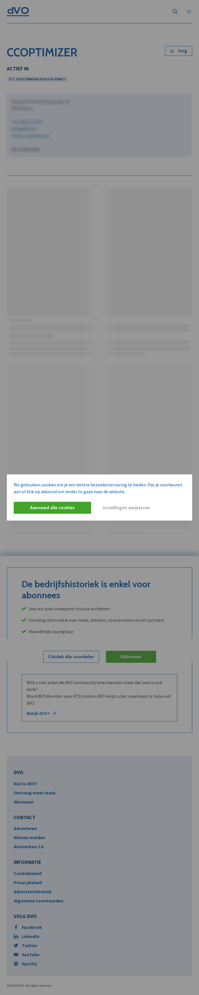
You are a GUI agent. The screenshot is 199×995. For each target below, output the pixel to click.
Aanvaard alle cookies (52, 507)
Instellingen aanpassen (126, 507)
